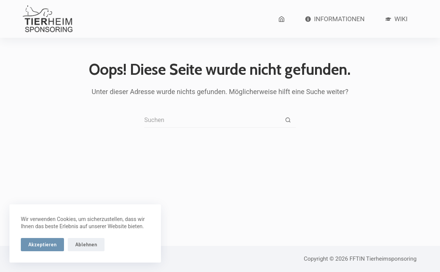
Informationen (335, 19)
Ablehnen (86, 244)
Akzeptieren (42, 244)
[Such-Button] (288, 120)
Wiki (396, 19)
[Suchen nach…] (212, 120)
